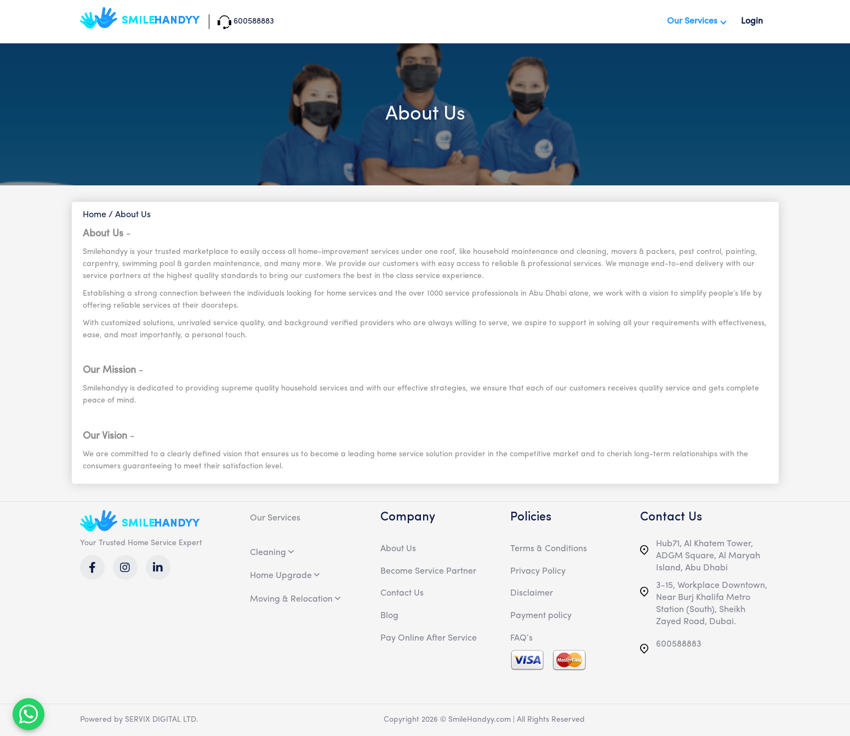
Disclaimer (531, 593)
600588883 (670, 648)
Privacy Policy (538, 571)
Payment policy (541, 616)
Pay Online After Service (428, 638)
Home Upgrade (281, 575)
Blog (389, 616)
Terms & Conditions (548, 549)
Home (94, 215)
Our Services (692, 21)
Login (752, 21)
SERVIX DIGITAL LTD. (161, 720)
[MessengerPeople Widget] (28, 714)
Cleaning (268, 552)
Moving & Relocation (291, 599)
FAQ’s (521, 638)
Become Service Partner (428, 571)
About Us (398, 549)
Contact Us (402, 593)
